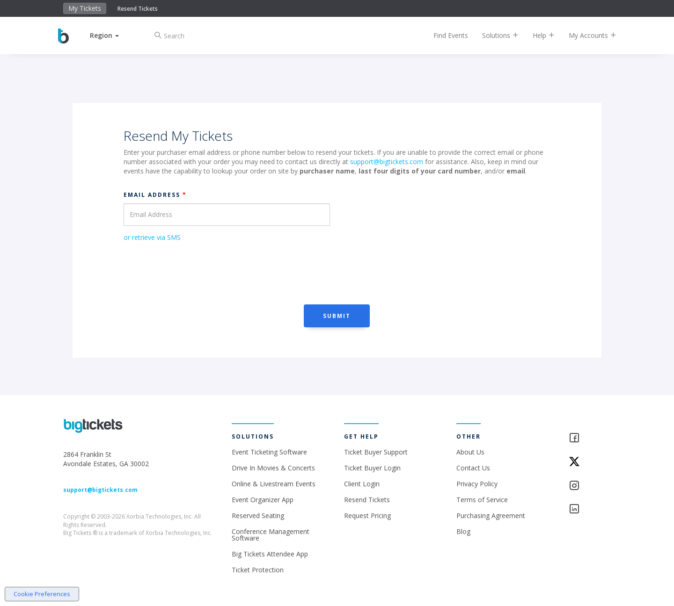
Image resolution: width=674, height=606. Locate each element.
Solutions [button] (493, 35)
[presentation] (195, 272)
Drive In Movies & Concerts (273, 467)
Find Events (443, 35)
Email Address (155, 195)
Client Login (362, 483)
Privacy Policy (477, 483)
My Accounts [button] (585, 35)
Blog (463, 531)
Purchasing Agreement (490, 515)
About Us (470, 451)
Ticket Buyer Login (372, 467)
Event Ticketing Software (269, 451)
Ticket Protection (258, 569)
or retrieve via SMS (152, 237)
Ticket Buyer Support (376, 451)
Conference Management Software (270, 534)
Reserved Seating (258, 515)
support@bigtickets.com (386, 161)
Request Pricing (367, 515)
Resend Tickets (137, 9)
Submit (337, 316)
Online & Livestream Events (273, 483)
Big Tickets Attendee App (270, 553)
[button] (111, 35)
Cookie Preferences (42, 594)
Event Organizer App (262, 499)
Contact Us (473, 467)
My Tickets (84, 8)
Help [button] (537, 35)
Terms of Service (482, 499)
